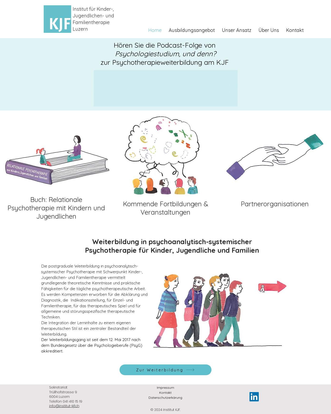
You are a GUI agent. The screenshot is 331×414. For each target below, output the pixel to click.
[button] (191, 30)
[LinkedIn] (254, 396)
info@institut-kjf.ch (64, 406)
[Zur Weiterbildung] (165, 369)
